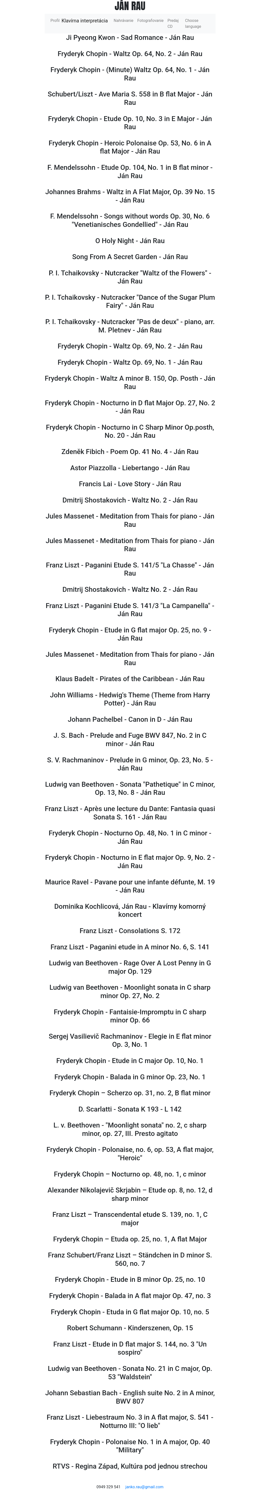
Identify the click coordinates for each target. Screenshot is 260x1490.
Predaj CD (172, 23)
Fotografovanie (150, 20)
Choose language (193, 23)
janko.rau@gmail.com (144, 1487)
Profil (56, 20)
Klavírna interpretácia (85, 21)
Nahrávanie (123, 20)
